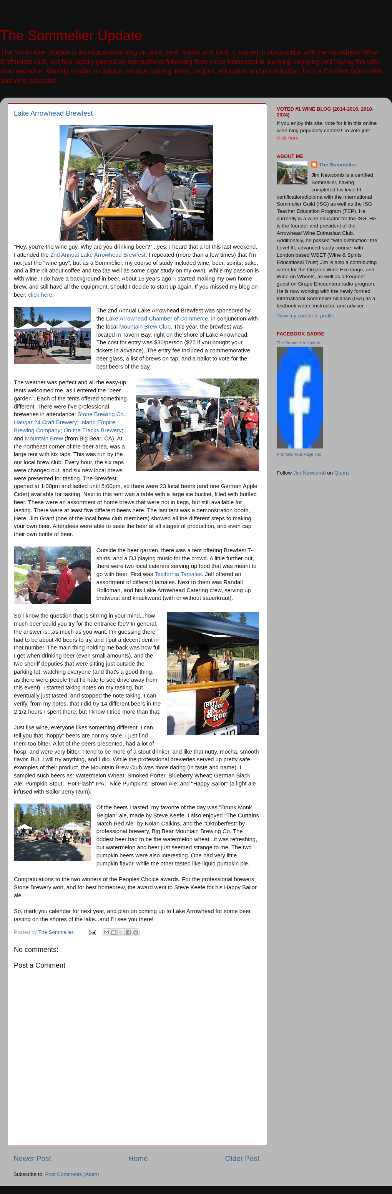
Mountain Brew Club (145, 327)
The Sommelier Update (71, 35)
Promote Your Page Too (299, 454)
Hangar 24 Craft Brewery (45, 422)
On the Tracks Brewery (93, 430)
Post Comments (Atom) (72, 1174)
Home (138, 1158)
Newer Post (32, 1158)
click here (40, 295)
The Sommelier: (338, 165)
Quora (341, 473)
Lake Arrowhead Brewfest (53, 113)
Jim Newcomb (309, 473)
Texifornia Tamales (178, 574)
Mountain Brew (44, 438)
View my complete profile (305, 316)
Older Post (242, 1158)
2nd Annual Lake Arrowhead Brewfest (98, 255)
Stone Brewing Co (101, 414)
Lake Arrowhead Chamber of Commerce (157, 319)
